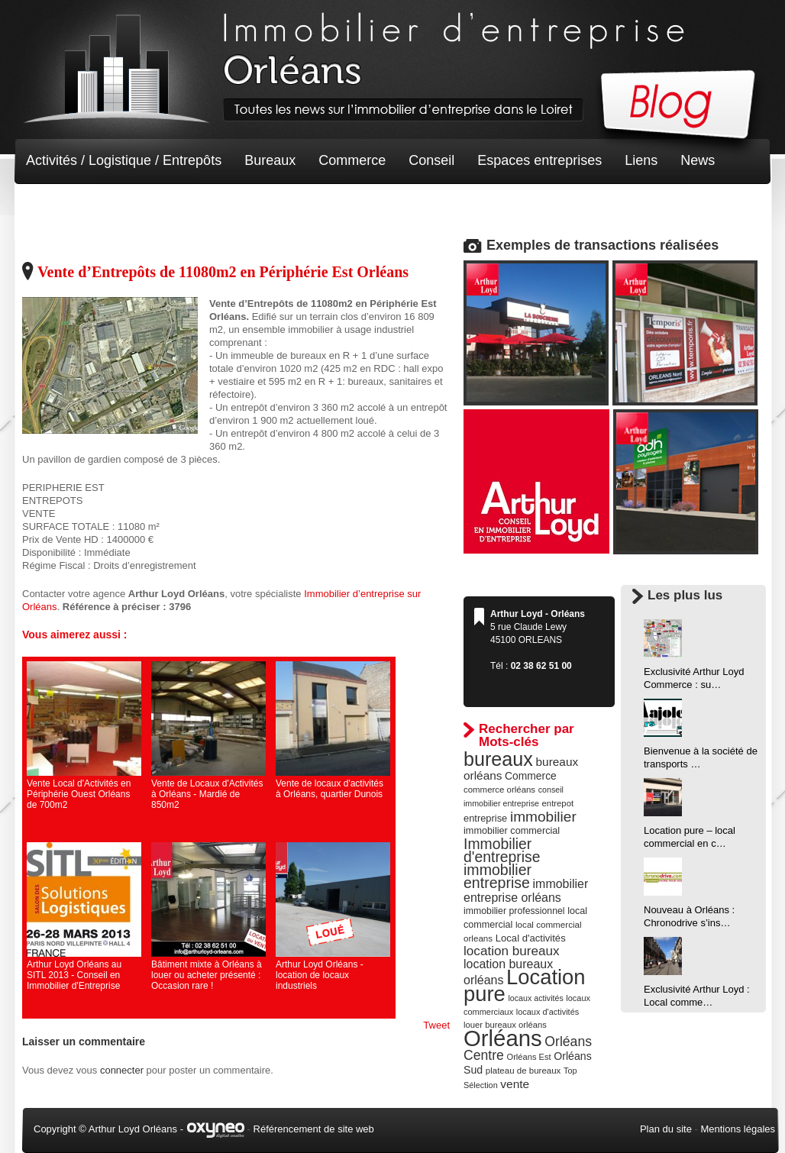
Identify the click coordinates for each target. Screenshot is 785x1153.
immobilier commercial (512, 830)
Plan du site (666, 1129)
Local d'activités (531, 938)
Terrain (138, 206)
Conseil (431, 160)
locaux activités (535, 998)
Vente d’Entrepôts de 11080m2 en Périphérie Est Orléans (223, 271)
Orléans (503, 1038)
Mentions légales (737, 1129)
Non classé (60, 206)
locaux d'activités (547, 1011)
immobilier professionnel (514, 911)
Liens (641, 160)
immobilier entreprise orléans (526, 890)
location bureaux (512, 950)
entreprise (485, 818)
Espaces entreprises (539, 160)
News (697, 160)
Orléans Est (528, 1056)
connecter (122, 1070)
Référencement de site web (314, 1129)
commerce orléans (499, 789)
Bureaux (270, 160)
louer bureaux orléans (505, 1024)
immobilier (543, 817)
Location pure (525, 985)
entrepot (558, 803)
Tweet (436, 1025)
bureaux (498, 759)
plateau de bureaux (523, 1070)
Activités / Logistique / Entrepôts (123, 160)
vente (514, 1083)
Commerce (352, 160)
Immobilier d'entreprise (502, 850)
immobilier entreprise (497, 876)
